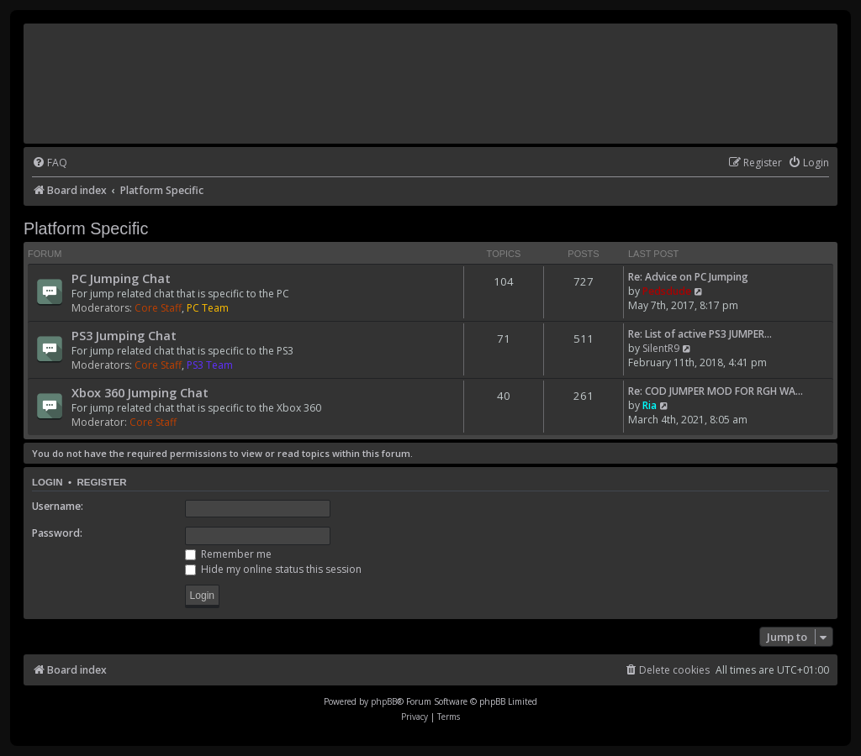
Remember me (228, 554)
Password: (57, 533)
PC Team (208, 308)
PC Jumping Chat (121, 278)
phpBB (384, 701)
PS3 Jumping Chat (124, 335)
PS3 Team (210, 365)
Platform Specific (86, 228)
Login (47, 482)
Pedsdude (666, 291)
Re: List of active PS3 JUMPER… (700, 334)
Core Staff (158, 308)
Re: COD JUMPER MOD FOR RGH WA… (715, 391)
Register (101, 482)
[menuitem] (49, 163)
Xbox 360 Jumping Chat (140, 392)
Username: (57, 506)
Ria (649, 405)
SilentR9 (660, 348)
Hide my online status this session (273, 569)
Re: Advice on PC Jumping (688, 277)
